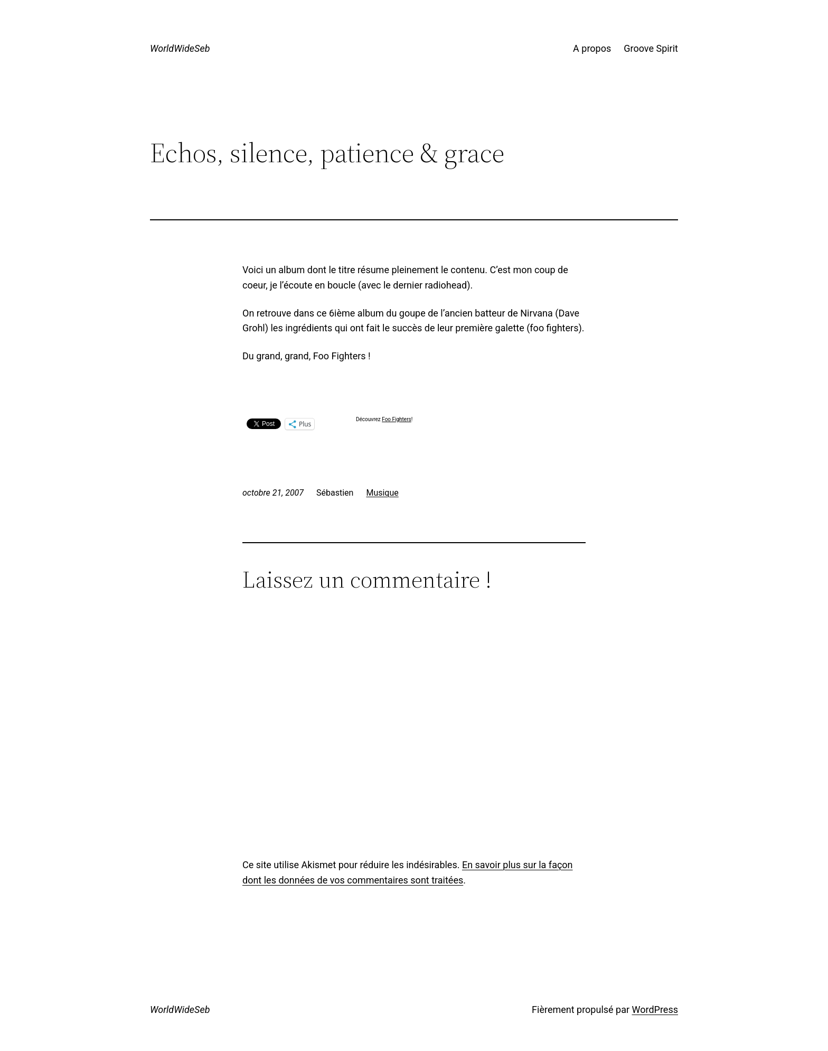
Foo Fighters (396, 419)
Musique (382, 493)
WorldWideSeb (180, 48)
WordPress (655, 1009)
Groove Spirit (651, 48)
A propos (592, 48)
